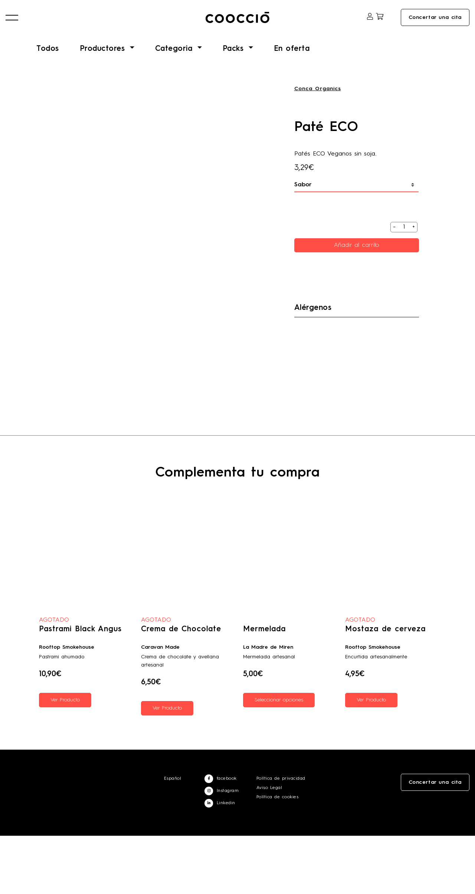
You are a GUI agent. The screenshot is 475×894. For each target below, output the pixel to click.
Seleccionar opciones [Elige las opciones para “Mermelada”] (279, 758)
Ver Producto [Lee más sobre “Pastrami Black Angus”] (65, 758)
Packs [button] (235, 57)
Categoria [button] (175, 57)
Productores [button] (104, 57)
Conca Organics (317, 96)
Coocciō (237, 22)
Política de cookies (277, 855)
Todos (47, 57)
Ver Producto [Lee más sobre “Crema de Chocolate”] (167, 766)
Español (172, 837)
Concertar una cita (435, 22)
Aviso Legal (269, 846)
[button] (12, 22)
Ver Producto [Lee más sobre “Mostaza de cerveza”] (371, 758)
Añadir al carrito (356, 253)
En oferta (292, 57)
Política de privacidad (280, 837)
